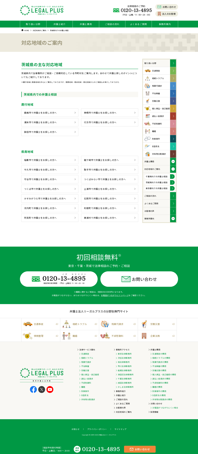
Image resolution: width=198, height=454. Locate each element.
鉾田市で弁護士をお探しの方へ (49, 132)
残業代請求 (153, 86)
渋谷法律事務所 (125, 357)
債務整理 (39, 336)
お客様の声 (149, 211)
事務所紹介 (121, 391)
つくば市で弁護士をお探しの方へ (49, 188)
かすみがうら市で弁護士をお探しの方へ (49, 198)
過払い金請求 (154, 116)
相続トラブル (154, 78)
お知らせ (75, 429)
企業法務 (156, 336)
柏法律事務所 (124, 362)
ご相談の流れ (112, 24)
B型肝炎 (151, 146)
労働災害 (152, 101)
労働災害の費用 (159, 370)
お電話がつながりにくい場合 (165, 407)
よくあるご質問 (138, 24)
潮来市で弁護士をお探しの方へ (49, 122)
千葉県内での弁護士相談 (156, 176)
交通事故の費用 (159, 353)
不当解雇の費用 (159, 366)
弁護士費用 (86, 24)
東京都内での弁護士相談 (156, 188)
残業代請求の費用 (160, 362)
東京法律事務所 (125, 353)
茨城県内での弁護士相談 (156, 182)
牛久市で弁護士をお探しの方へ (49, 169)
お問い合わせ (166, 7)
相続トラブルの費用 (161, 357)
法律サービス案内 (87, 349)
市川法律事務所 (125, 366)
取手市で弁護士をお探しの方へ (109, 169)
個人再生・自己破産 (157, 108)
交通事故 (152, 70)
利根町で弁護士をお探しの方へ (109, 208)
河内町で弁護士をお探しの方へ (49, 208)
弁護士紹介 (59, 24)
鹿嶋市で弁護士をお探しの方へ (49, 112)
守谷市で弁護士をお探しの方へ (49, 179)
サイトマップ (120, 429)
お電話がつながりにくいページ (115, 295)
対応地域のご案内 (152, 169)
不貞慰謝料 (153, 123)
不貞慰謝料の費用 (160, 382)
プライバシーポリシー (97, 429)
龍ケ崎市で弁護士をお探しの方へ (109, 160)
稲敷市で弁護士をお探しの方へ (49, 160)
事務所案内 (165, 24)
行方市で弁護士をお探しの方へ (109, 122)
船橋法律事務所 (125, 370)
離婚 (150, 131)
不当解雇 (152, 93)
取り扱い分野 (33, 24)
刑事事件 (152, 139)
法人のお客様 (167, 14)
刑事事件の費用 (159, 391)
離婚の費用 (157, 387)
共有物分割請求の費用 (162, 399)
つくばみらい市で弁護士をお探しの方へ (109, 179)
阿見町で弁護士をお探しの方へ (49, 217)
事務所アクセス (123, 349)
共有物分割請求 (155, 154)
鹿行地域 (27, 104)
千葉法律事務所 (125, 378)
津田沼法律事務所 (126, 374)
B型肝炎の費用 (159, 395)
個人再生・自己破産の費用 (164, 374)
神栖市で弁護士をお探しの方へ (109, 112)
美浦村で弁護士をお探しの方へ (109, 217)
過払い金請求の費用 (161, 378)
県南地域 (27, 151)
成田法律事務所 (125, 382)
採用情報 (154, 412)
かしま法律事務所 (126, 387)
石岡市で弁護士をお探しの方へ (109, 198)
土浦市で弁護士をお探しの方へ (109, 188)
